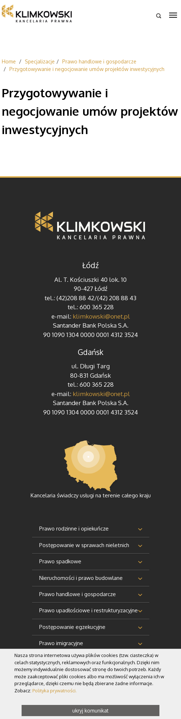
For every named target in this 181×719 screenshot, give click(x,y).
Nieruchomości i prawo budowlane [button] (81, 577)
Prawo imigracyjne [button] (61, 643)
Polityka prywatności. (54, 690)
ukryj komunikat (90, 710)
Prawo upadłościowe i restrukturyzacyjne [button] (88, 610)
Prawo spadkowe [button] (60, 561)
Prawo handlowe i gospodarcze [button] (77, 594)
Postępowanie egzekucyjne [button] (72, 626)
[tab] (90, 529)
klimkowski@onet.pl (101, 316)
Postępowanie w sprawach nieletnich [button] (84, 545)
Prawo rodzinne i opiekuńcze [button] (74, 528)
